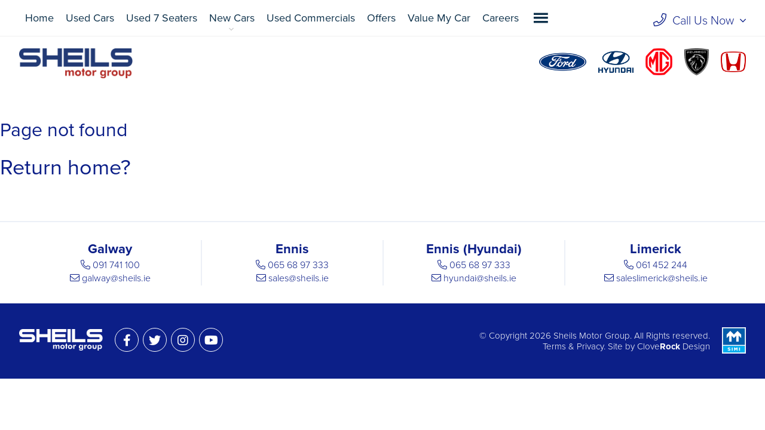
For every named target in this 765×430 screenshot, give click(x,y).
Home (39, 17)
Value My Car (439, 17)
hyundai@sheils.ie (479, 278)
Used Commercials (311, 17)
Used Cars (90, 17)
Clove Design (673, 346)
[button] (541, 18)
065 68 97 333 (298, 265)
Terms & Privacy (573, 346)
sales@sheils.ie (298, 278)
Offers (381, 17)
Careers (500, 17)
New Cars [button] (232, 17)
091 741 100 (116, 265)
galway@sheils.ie (116, 278)
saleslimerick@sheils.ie (662, 278)
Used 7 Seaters (161, 17)
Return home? (65, 167)
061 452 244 (661, 265)
